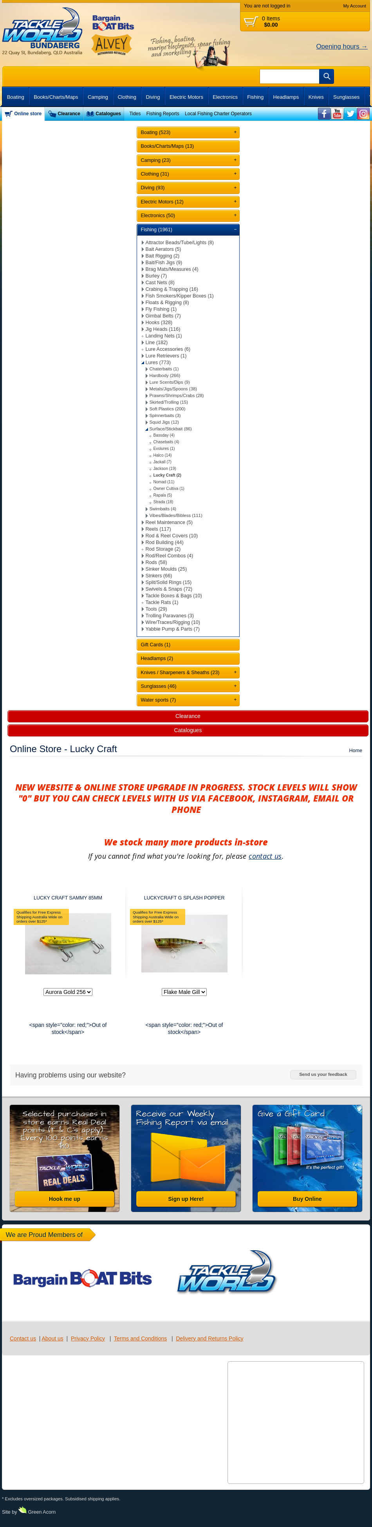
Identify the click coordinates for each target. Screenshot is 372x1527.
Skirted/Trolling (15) (169, 402)
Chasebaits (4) (166, 442)
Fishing (255, 97)
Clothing (126, 97)
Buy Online (307, 1199)
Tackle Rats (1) (162, 602)
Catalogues (108, 113)
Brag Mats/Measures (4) (172, 269)
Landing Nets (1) (164, 336)
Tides (135, 113)
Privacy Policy (88, 1338)
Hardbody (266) (165, 375)
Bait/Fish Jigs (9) (164, 262)
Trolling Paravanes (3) (170, 615)
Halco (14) (162, 455)
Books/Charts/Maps (56, 97)
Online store (28, 113)
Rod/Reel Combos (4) (169, 556)
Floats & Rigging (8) (167, 302)
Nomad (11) (164, 482)
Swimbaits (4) (163, 508)
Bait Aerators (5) (163, 249)
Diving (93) (153, 187)
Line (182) (157, 342)
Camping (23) (156, 160)
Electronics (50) (158, 215)
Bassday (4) (164, 435)
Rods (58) (156, 562)
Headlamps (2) (157, 658)
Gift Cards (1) (156, 644)
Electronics (225, 97)
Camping (98, 97)
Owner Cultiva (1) (168, 488)
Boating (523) (156, 132)
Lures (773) (158, 362)
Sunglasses (346, 97)
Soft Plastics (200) (168, 408)
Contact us (23, 1338)
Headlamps (286, 97)
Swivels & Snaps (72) (169, 589)
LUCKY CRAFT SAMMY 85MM (68, 898)
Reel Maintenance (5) (169, 522)
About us (52, 1338)
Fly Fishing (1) (161, 309)
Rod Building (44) (165, 542)
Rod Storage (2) (163, 549)
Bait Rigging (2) (163, 256)
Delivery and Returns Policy (209, 1338)
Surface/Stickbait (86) (171, 428)
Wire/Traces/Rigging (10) (173, 622)
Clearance (69, 113)
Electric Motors (186, 97)
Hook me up (64, 1199)
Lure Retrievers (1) (166, 356)
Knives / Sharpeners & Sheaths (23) (180, 672)
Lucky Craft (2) (167, 475)
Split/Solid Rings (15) (169, 582)
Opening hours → (342, 46)
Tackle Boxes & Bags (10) (174, 595)
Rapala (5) (162, 495)
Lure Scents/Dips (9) (170, 382)
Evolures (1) (164, 448)
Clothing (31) (155, 174)
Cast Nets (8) (160, 282)
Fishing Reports (162, 113)
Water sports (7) (158, 700)
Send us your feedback (323, 1074)
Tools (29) (156, 609)
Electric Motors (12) (162, 202)
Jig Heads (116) (163, 329)
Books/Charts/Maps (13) (167, 146)
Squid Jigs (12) (164, 422)
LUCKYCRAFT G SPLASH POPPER (184, 898)
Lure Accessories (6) (168, 349)
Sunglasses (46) (159, 686)
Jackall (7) (162, 462)
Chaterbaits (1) (164, 368)
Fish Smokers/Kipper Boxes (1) (180, 296)
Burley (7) (156, 276)
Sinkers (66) (159, 576)
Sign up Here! (186, 1199)
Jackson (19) (164, 468)
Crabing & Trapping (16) (172, 289)
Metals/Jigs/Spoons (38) (173, 388)
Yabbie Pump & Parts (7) (173, 629)
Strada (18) (163, 502)
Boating (15, 97)
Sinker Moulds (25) (166, 569)
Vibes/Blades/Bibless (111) (176, 515)
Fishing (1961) (157, 229)
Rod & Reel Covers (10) (172, 536)
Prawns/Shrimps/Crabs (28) (177, 395)
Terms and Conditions (140, 1338)
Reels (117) (158, 529)
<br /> (324, 114)
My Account (354, 6)
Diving (153, 97)
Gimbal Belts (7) (163, 316)
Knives (316, 97)
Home (355, 750)
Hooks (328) (159, 322)
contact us (265, 856)
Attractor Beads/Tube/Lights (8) (180, 242)
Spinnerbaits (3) (165, 415)
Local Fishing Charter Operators (218, 113)
